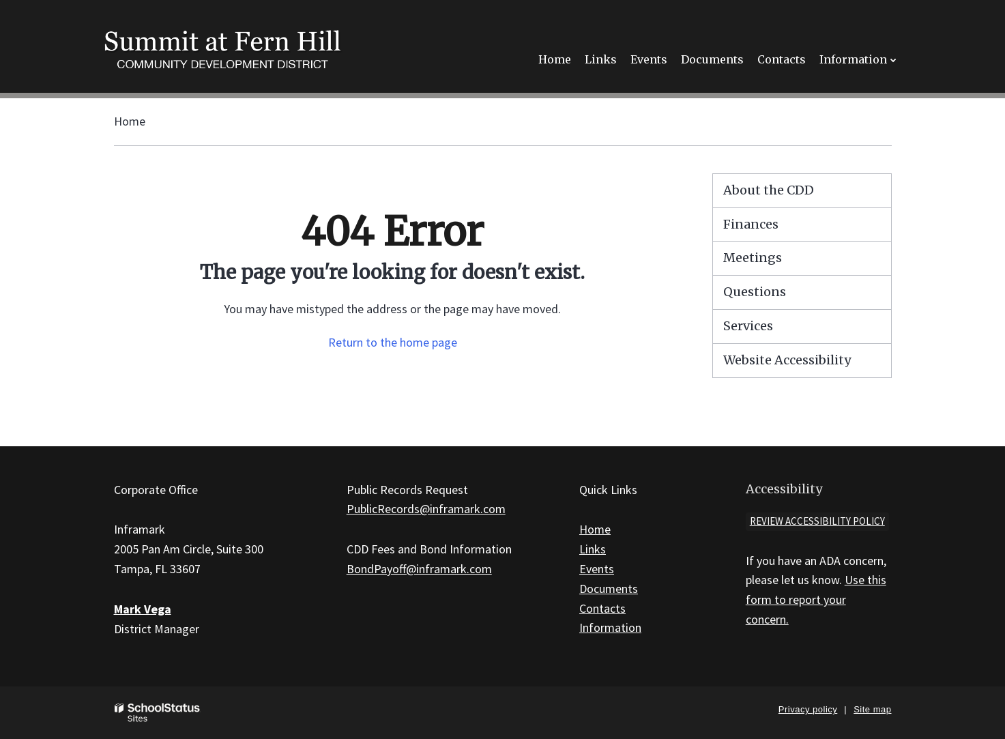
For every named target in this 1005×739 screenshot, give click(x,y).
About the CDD (768, 190)
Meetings (752, 257)
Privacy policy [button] (807, 709)
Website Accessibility (787, 360)
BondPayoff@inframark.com (419, 569)
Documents (608, 588)
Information (610, 627)
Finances (750, 224)
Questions (754, 292)
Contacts (602, 608)
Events (596, 569)
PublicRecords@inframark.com (426, 509)
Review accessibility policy (817, 521)
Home (129, 121)
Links (592, 549)
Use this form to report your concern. (816, 599)
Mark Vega (142, 609)
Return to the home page (392, 342)
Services (748, 326)
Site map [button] (872, 709)
